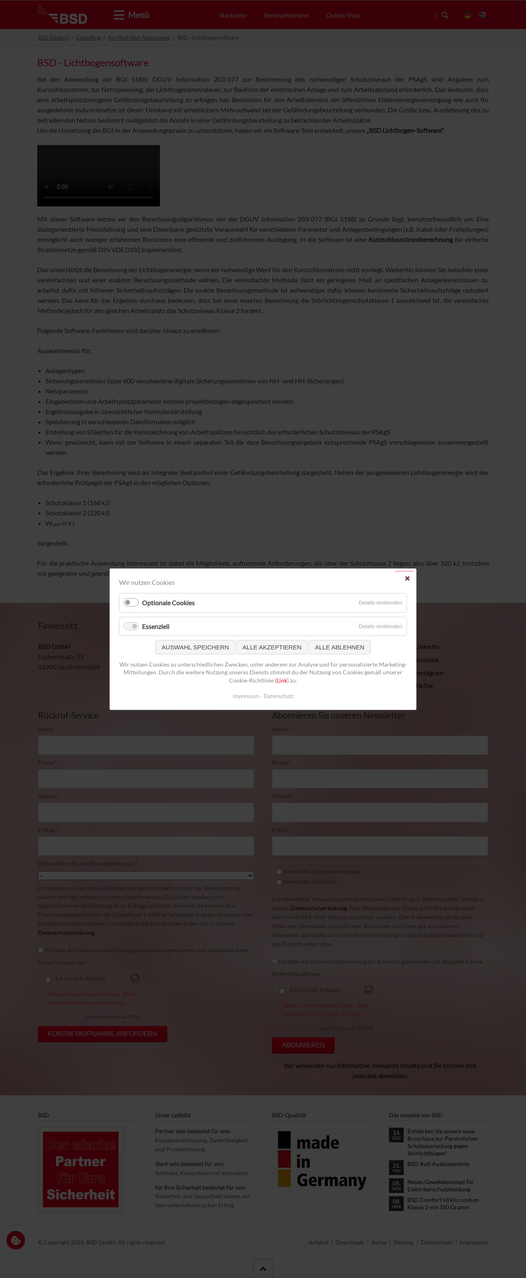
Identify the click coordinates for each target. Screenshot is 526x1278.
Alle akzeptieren (272, 646)
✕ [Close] (407, 578)
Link (281, 680)
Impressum (246, 695)
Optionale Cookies (168, 603)
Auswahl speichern (195, 646)
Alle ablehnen (339, 646)
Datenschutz (279, 695)
